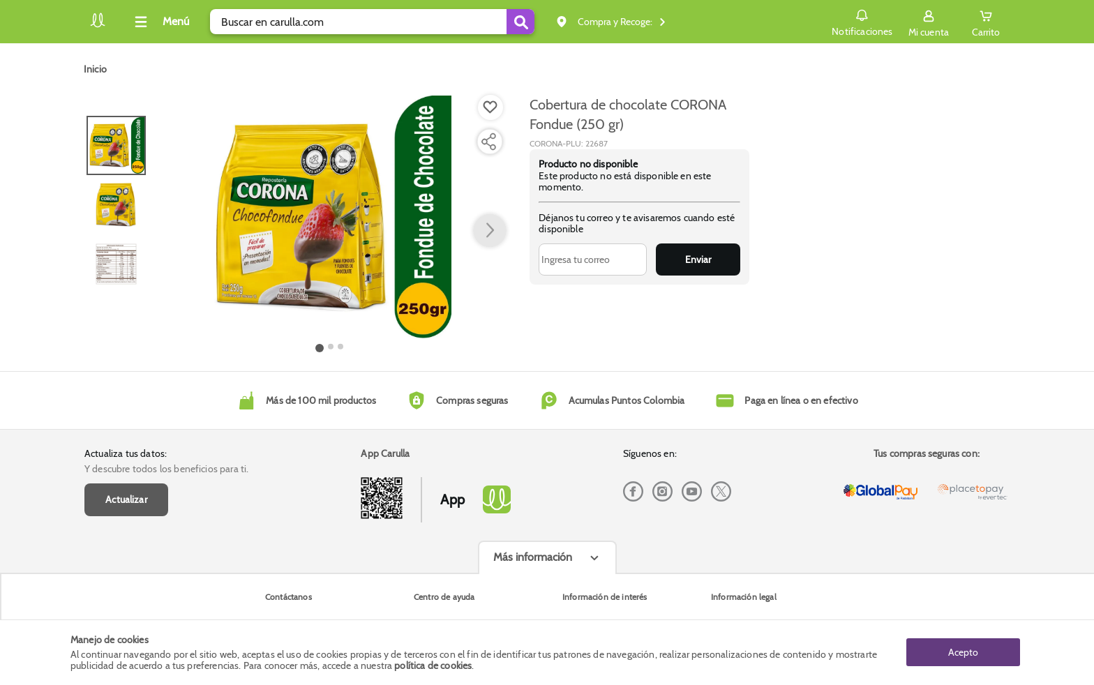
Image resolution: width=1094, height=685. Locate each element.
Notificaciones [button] (862, 21)
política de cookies (433, 665)
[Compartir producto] (488, 141)
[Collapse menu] (159, 21)
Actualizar (126, 499)
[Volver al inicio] (98, 25)
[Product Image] (330, 217)
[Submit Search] (520, 21)
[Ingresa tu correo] (593, 259)
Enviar (698, 259)
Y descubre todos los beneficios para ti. (166, 468)
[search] (372, 21)
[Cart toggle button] (985, 21)
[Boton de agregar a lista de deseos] (490, 107)
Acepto (963, 652)
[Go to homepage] (95, 69)
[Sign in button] (928, 21)
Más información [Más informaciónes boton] (532, 557)
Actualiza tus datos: (125, 453)
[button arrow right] (490, 231)
